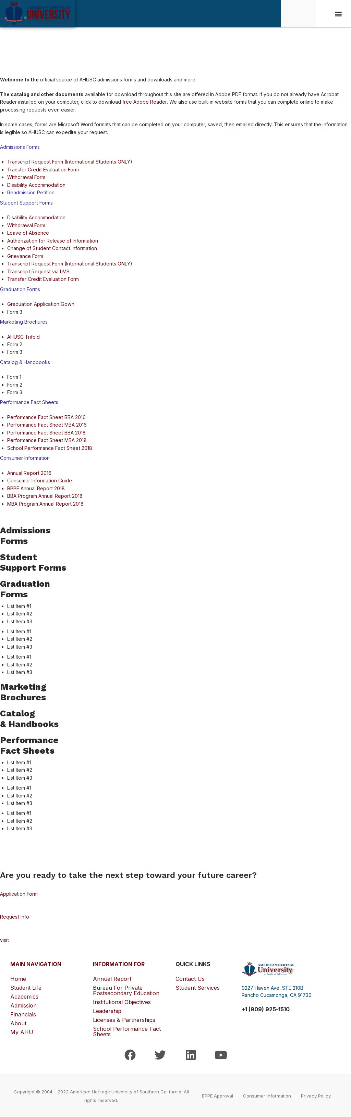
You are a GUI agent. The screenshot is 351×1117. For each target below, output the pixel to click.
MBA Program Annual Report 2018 (45, 503)
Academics (26, 995)
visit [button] (4, 938)
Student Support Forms (26, 202)
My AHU (21, 1031)
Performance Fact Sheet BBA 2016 (46, 416)
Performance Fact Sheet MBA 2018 (46, 439)
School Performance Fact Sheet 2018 (49, 447)
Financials (24, 1013)
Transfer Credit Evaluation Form (42, 169)
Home (18, 977)
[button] (338, 14)
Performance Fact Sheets (29, 401)
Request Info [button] (14, 916)
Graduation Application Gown (40, 304)
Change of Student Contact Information (51, 248)
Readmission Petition (30, 192)
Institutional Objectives (122, 1001)
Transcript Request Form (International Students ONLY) (68, 162)
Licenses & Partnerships (124, 1019)
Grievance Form (25, 256)
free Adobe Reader (144, 102)
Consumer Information (24, 457)
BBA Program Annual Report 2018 (44, 495)
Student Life (27, 986)
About (20, 1022)
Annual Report (112, 977)
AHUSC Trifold (23, 336)
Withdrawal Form (26, 177)
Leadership (107, 1010)
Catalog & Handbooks (25, 361)
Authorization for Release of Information (52, 240)
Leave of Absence (28, 232)
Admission (25, 1004)
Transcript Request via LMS (38, 271)
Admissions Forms (20, 147)
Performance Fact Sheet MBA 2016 (46, 424)
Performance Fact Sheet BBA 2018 (46, 432)
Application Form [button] (18, 893)
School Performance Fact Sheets (127, 1030)
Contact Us (190, 977)
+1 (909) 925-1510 (266, 1007)
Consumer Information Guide (39, 480)
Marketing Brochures (23, 321)
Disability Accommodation (36, 184)
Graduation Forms (19, 288)
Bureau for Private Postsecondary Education (126, 989)
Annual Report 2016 (29, 472)
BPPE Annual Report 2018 (35, 487)
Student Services (198, 986)
